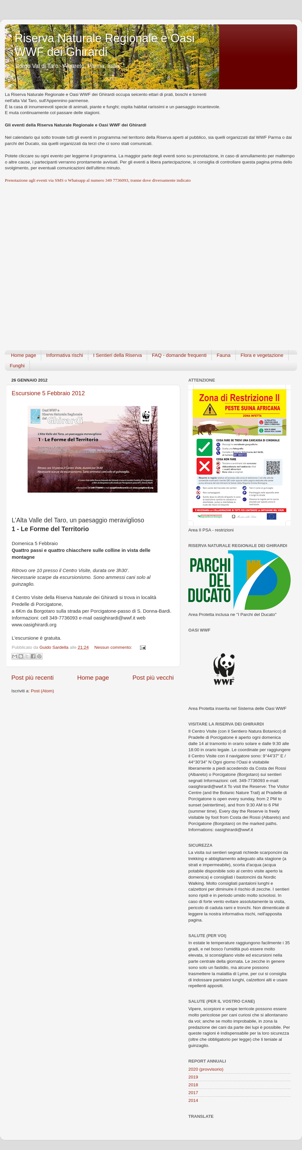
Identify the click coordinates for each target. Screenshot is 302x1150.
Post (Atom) (42, 690)
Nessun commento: (113, 647)
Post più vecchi (153, 677)
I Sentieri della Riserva (117, 355)
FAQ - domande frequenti (179, 355)
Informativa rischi (64, 355)
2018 (193, 1084)
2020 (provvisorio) (205, 1069)
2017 (193, 1092)
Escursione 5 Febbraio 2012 (48, 393)
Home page (23, 355)
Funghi (17, 365)
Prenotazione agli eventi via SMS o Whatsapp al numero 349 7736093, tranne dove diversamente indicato (98, 180)
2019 (193, 1077)
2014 (193, 1100)
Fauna (224, 355)
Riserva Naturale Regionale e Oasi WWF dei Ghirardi (105, 45)
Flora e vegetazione (262, 355)
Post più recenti (32, 677)
